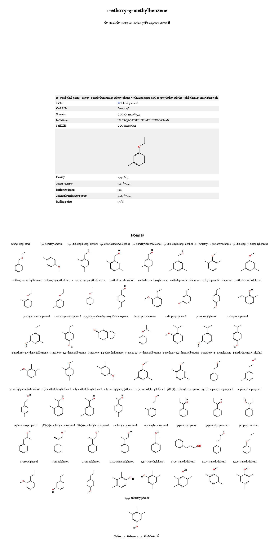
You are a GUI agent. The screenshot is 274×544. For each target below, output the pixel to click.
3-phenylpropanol (187, 425)
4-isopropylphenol (237, 316)
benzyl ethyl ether (20, 244)
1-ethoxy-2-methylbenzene (27, 280)
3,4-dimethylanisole (51, 244)
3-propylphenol (59, 461)
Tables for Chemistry (132, 23)
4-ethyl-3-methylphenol (67, 316)
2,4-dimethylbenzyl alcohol (83, 244)
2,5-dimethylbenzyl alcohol (115, 244)
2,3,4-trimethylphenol (121, 461)
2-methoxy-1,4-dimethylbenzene (181, 352)
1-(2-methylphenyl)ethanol (56, 389)
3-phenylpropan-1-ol (217, 425)
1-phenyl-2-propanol (25, 425)
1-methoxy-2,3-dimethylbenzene (30, 352)
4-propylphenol (90, 461)
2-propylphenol (29, 461)
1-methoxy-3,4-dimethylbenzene (105, 352)
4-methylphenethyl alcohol (25, 389)
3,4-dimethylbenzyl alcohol (146, 244)
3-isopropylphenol (206, 316)
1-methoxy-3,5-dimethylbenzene (143, 352)
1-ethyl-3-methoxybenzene (185, 280)
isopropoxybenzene (145, 316)
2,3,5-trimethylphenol (152, 461)
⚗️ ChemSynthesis (127, 103)
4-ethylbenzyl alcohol (121, 280)
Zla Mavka (149, 536)
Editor (118, 536)
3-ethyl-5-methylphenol (36, 316)
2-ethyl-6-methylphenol (247, 280)
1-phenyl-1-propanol (249, 389)
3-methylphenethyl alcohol (247, 352)
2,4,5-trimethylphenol (214, 461)
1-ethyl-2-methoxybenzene (153, 280)
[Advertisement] (137, 62)
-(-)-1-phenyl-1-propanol (217, 389)
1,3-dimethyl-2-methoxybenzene (213, 244)
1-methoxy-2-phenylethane (216, 352)
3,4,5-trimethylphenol (137, 498)
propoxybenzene (248, 425)
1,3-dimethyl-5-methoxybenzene (250, 244)
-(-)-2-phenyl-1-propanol (93, 425)
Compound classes (157, 23)
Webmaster (133, 536)
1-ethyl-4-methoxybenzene (216, 280)
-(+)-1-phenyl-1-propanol (183, 389)
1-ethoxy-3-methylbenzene (58, 280)
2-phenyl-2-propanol (156, 425)
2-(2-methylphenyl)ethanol (150, 389)
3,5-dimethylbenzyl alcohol (178, 244)
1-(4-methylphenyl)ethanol (118, 389)
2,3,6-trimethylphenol (183, 461)
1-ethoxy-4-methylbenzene (90, 280)
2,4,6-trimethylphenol (245, 461)
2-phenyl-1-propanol (125, 425)
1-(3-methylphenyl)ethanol (87, 389)
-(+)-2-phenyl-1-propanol (58, 425)
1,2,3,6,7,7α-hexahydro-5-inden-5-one (106, 316)
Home (112, 23)
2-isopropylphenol (175, 316)
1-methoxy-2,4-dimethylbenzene (68, 352)
